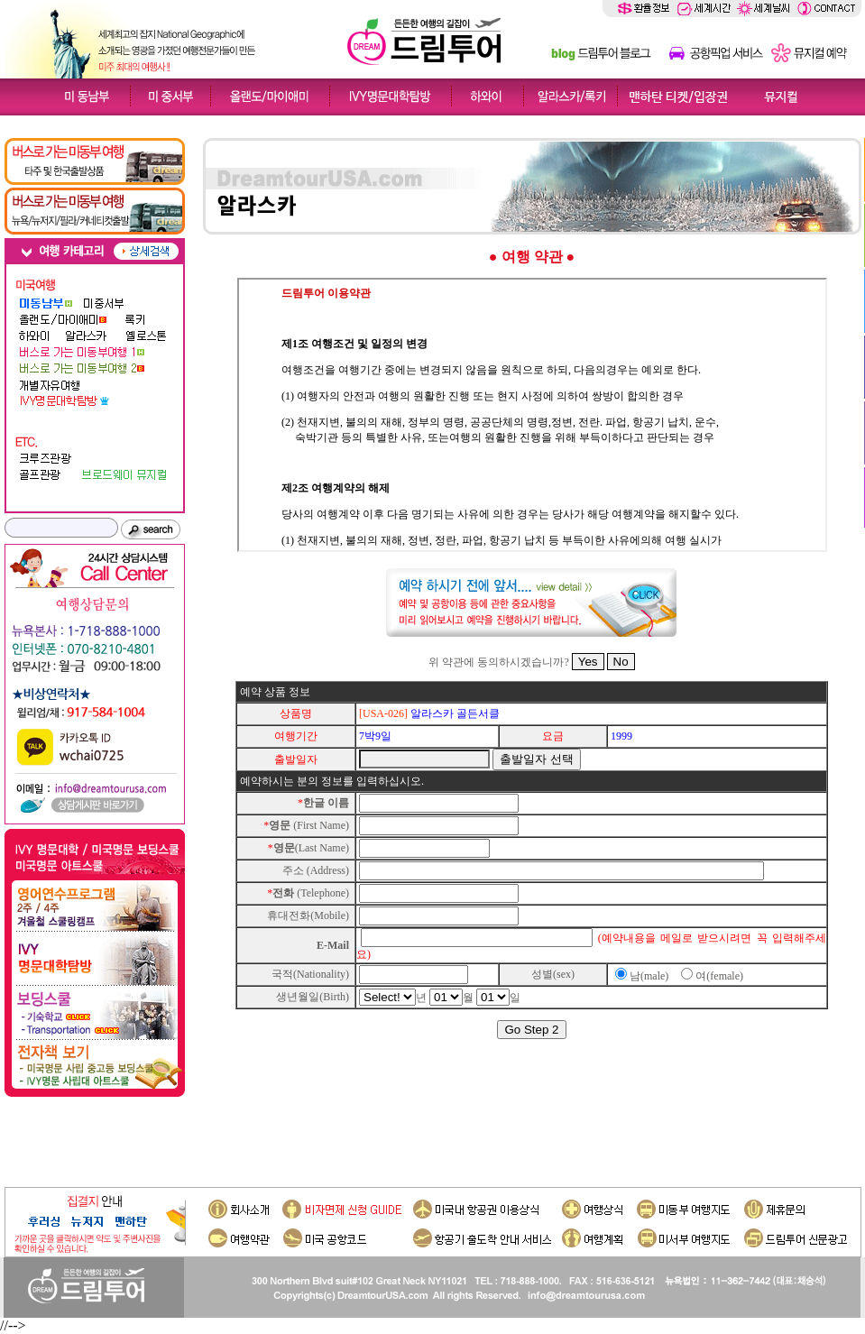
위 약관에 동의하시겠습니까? (498, 662)
